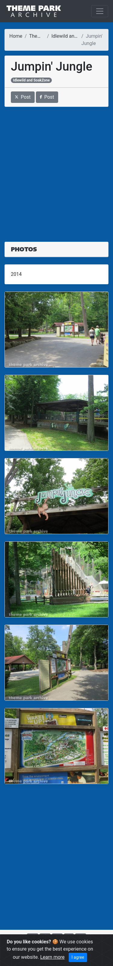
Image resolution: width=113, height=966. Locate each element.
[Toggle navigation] (99, 11)
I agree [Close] (77, 957)
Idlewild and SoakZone (75, 36)
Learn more (52, 957)
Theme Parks (43, 36)
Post (23, 97)
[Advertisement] (56, 170)
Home (15, 36)
